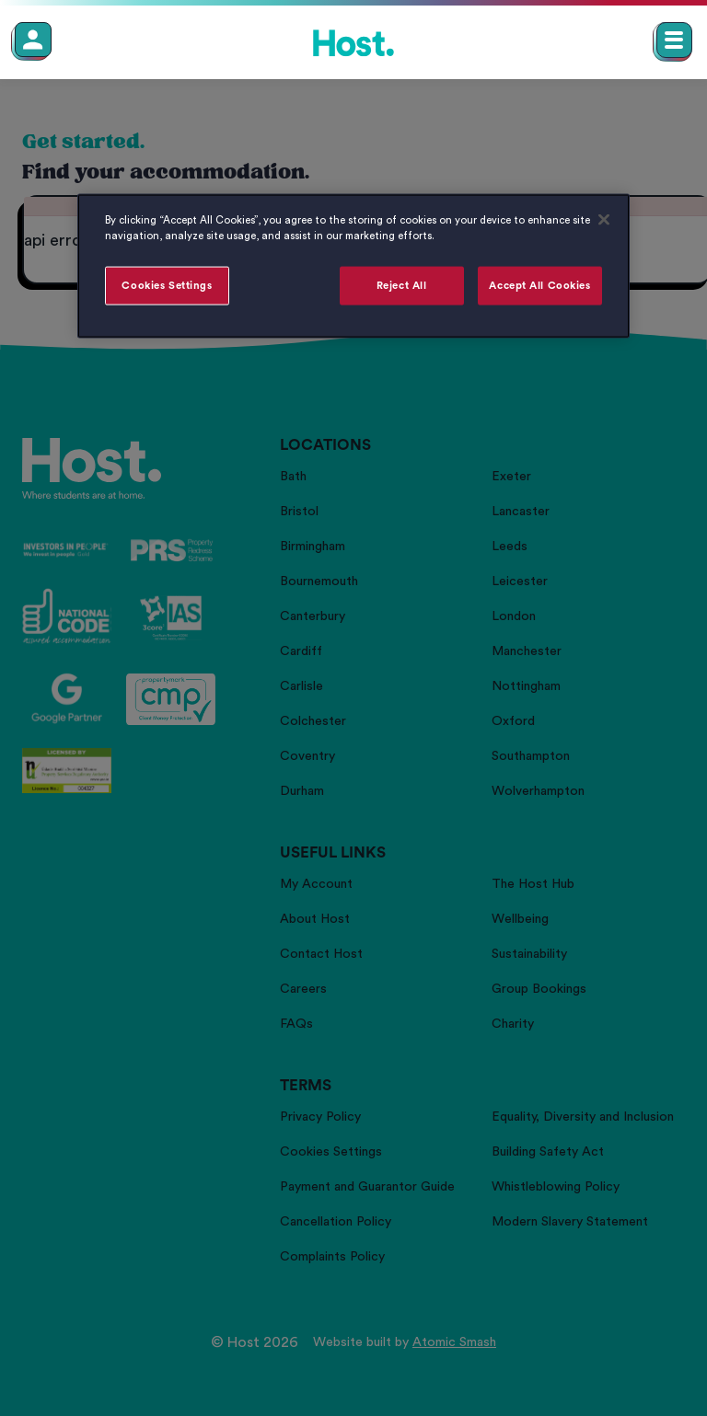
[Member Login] (33, 39)
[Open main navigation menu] (674, 40)
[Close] (604, 219)
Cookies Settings (167, 286)
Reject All (402, 286)
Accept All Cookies (539, 286)
